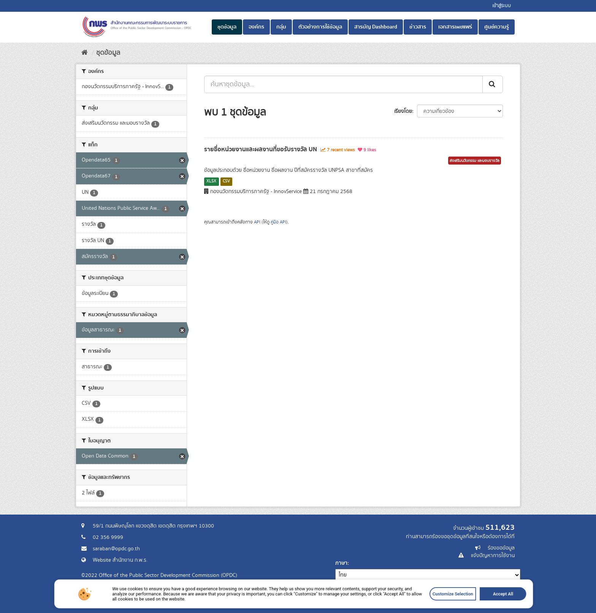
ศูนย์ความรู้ (496, 27)
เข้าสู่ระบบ (501, 6)
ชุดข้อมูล (226, 27)
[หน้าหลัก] (84, 53)
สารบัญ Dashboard (375, 27)
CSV (226, 181)
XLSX (211, 181)
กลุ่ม (281, 27)
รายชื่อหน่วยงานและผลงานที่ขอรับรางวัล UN (260, 149)
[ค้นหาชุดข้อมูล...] (343, 84)
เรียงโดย (403, 111)
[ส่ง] (492, 84)
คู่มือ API (278, 222)
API (257, 222)
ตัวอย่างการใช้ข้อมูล (320, 27)
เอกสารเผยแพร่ (455, 27)
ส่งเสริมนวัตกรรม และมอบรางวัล (474, 160)
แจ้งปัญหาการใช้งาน (493, 555)
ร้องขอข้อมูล (501, 548)
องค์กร (256, 27)
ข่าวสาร (417, 27)
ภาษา (341, 563)
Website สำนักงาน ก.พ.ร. (120, 560)
